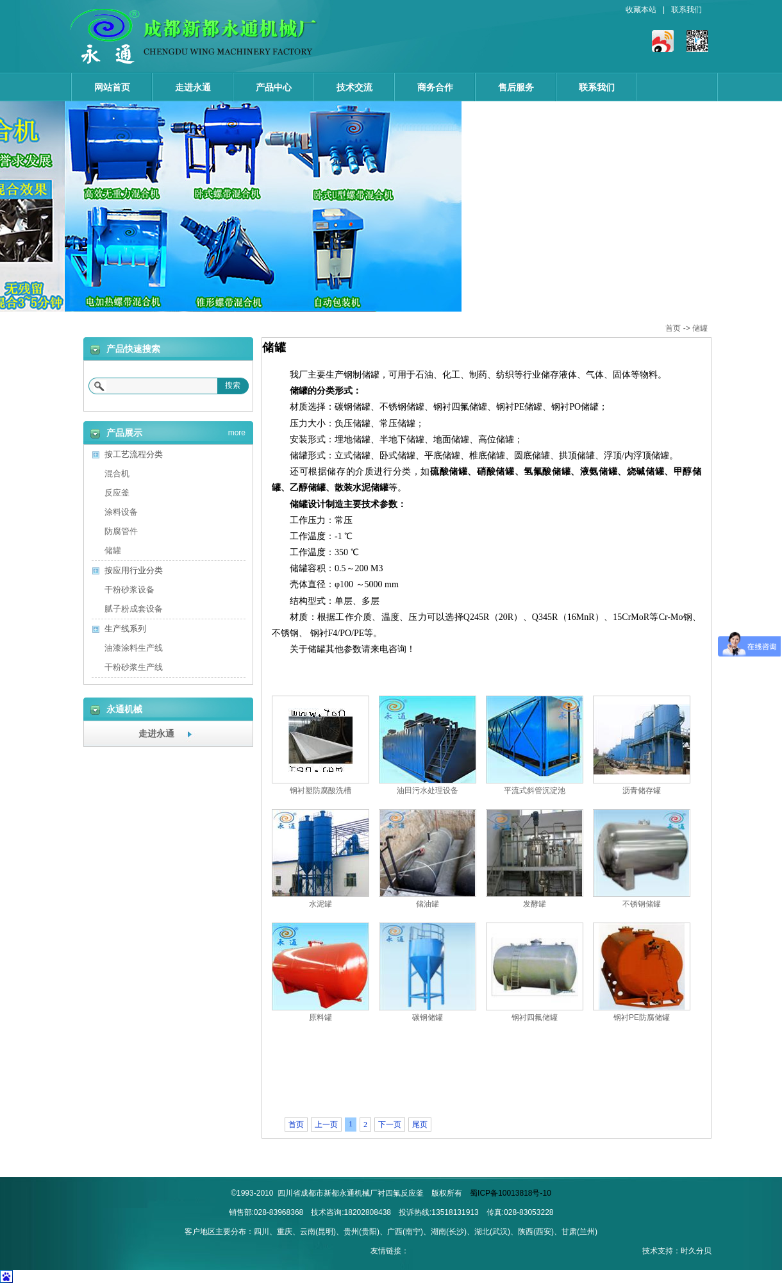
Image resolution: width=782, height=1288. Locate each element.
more (236, 430)
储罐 (700, 328)
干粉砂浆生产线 (133, 667)
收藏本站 (641, 9)
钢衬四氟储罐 (535, 1017)
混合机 (116, 473)
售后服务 (516, 87)
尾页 (420, 1124)
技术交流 (354, 87)
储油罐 (427, 903)
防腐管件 (121, 531)
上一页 (326, 1124)
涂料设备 (121, 512)
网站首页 (112, 87)
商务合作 (435, 87)
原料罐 (320, 1017)
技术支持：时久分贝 (676, 1250)
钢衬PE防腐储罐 (641, 1017)
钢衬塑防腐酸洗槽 (320, 790)
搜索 (232, 385)
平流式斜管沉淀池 (534, 790)
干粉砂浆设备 (129, 589)
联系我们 (686, 9)
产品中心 (274, 87)
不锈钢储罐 (641, 903)
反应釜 (116, 493)
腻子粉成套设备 (133, 609)
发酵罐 (534, 903)
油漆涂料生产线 (133, 648)
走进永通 (193, 87)
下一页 (389, 1124)
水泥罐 (320, 903)
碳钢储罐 (427, 1017)
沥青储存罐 (641, 790)
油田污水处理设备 (427, 790)
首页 (673, 328)
